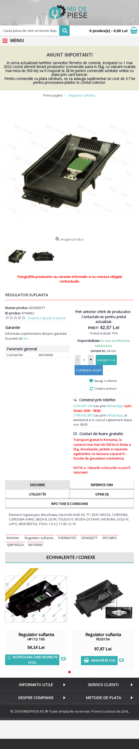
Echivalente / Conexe (70, 557)
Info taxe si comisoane (69, 504)
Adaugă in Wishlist (105, 381)
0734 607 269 (83, 406)
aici (25, 338)
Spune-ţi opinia (53, 318)
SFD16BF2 (109, 538)
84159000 (35, 544)
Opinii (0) (101, 494)
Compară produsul (105, 388)
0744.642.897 (83, 415)
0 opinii (33, 318)
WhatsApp (115, 406)
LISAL (125, 711)
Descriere (37, 485)
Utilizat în (37, 494)
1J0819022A (15, 544)
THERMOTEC (67, 538)
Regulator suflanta (39, 538)
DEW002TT (89, 538)
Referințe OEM (102, 485)
